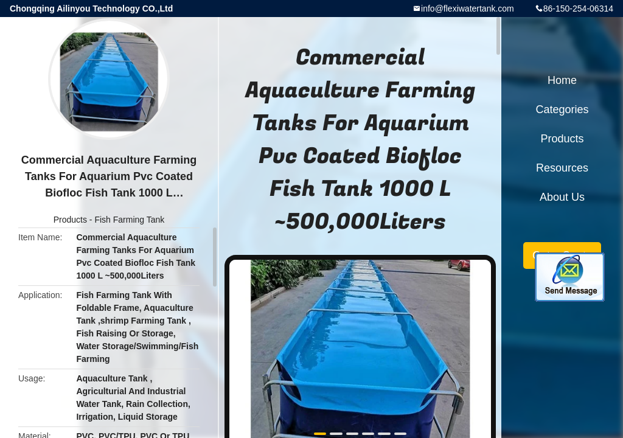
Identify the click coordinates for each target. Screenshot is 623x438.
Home (562, 80)
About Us (562, 197)
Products (70, 219)
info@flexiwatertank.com (467, 8)
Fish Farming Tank (129, 219)
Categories (561, 109)
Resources (562, 168)
